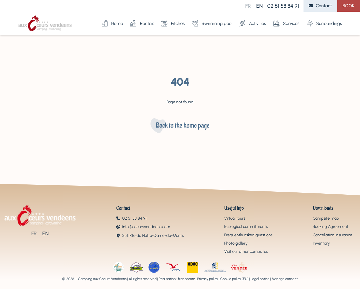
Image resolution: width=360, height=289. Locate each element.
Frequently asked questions (248, 235)
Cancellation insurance (332, 235)
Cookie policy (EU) (234, 279)
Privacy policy (207, 279)
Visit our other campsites (246, 251)
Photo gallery (236, 243)
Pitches (173, 19)
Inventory (321, 243)
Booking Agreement (330, 226)
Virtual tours (234, 218)
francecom (186, 279)
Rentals (142, 19)
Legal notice (260, 279)
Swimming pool (212, 19)
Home (112, 19)
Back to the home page (183, 125)
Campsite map (326, 218)
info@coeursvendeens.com (146, 226)
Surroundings (324, 19)
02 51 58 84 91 (283, 5)
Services (286, 19)
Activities (253, 19)
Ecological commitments (246, 226)
